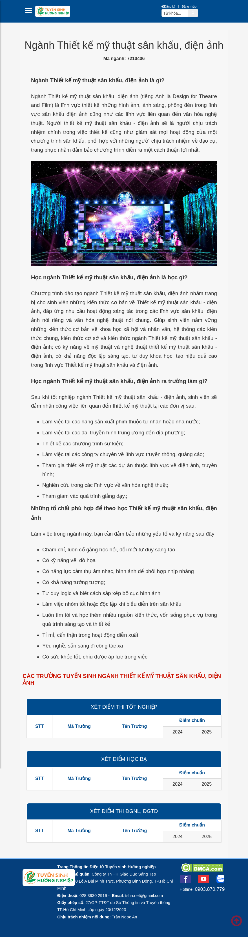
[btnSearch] (193, 12)
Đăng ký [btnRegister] (168, 6)
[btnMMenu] (30, 12)
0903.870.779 (210, 889)
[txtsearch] (174, 13)
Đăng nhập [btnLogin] (189, 6)
